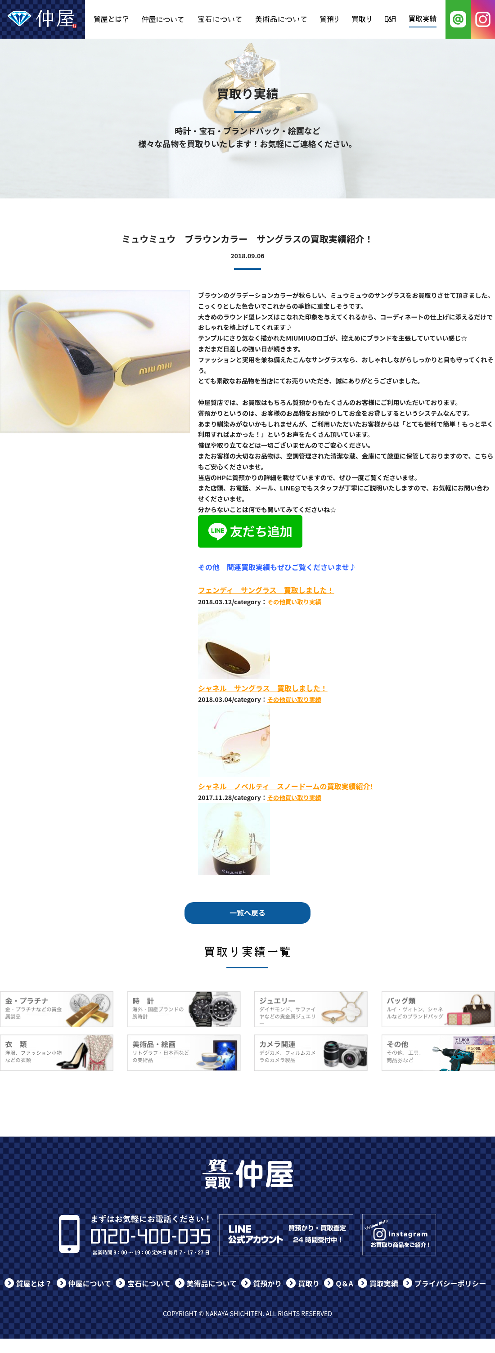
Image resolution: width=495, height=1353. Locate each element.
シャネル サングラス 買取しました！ (263, 688)
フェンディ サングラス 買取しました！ (266, 589)
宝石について (149, 1283)
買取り (309, 1283)
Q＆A (344, 1283)
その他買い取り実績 (294, 602)
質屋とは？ (34, 1283)
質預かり (267, 1283)
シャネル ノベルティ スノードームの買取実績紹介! (285, 786)
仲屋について (90, 1283)
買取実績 (383, 1283)
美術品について (212, 1283)
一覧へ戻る (248, 912)
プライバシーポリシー (450, 1283)
